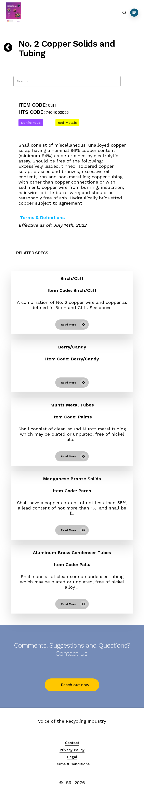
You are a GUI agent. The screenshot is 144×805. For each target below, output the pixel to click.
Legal (72, 757)
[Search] (67, 81)
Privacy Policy (72, 750)
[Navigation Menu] (134, 13)
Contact (72, 743)
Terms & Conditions (72, 764)
